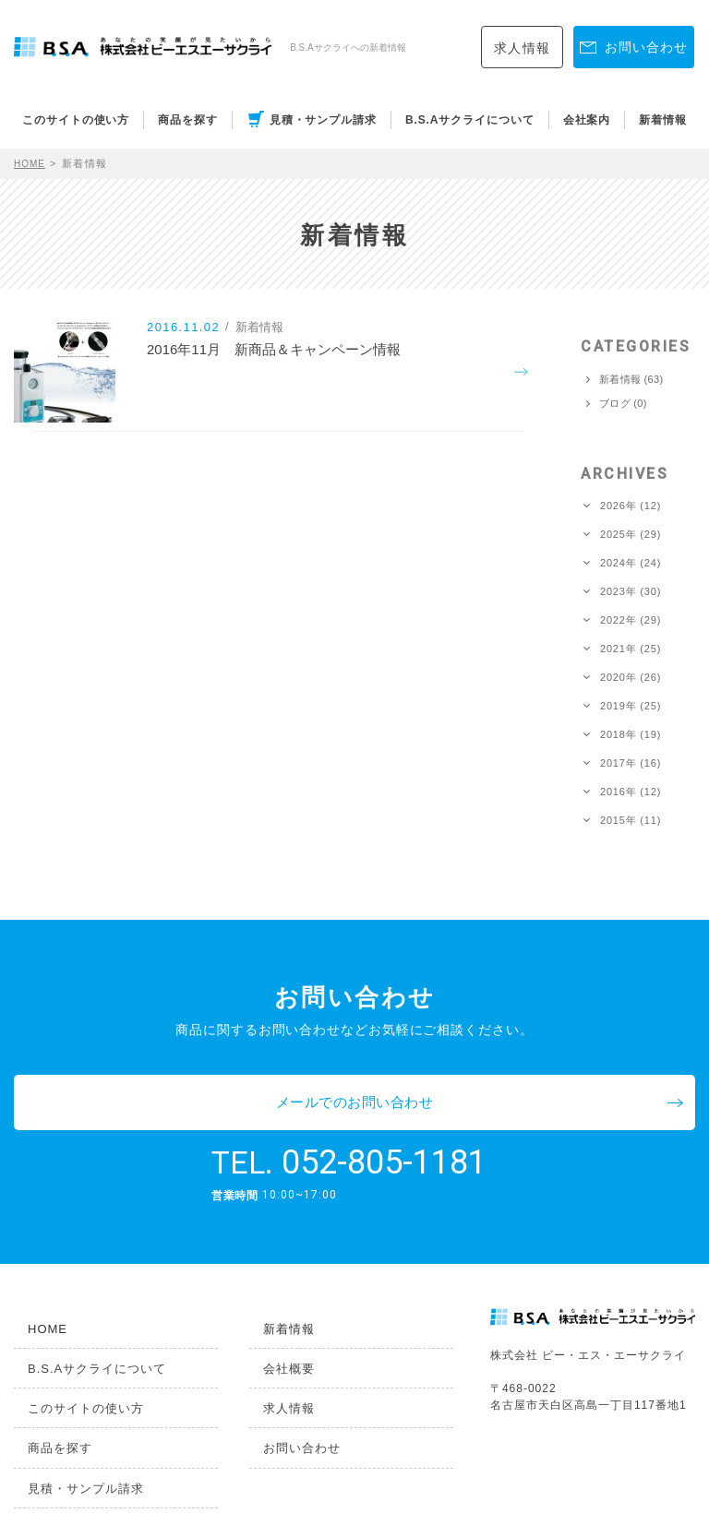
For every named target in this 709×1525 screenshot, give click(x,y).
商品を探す (188, 119)
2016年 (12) (630, 792)
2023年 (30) (630, 592)
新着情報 (663, 119)
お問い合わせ (285, 1390)
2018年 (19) (630, 735)
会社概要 (273, 1311)
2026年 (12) (630, 506)
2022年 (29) (630, 620)
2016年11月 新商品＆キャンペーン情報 (302, 373)
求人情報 (522, 48)
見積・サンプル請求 (323, 119)
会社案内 (587, 119)
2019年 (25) (630, 706)
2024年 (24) (630, 563)
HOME (32, 163)
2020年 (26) (630, 678)
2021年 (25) (630, 649)
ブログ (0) (623, 404)
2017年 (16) (630, 763)
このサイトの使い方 (75, 119)
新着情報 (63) (631, 380)
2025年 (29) (630, 535)
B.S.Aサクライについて (470, 119)
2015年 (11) (630, 821)
